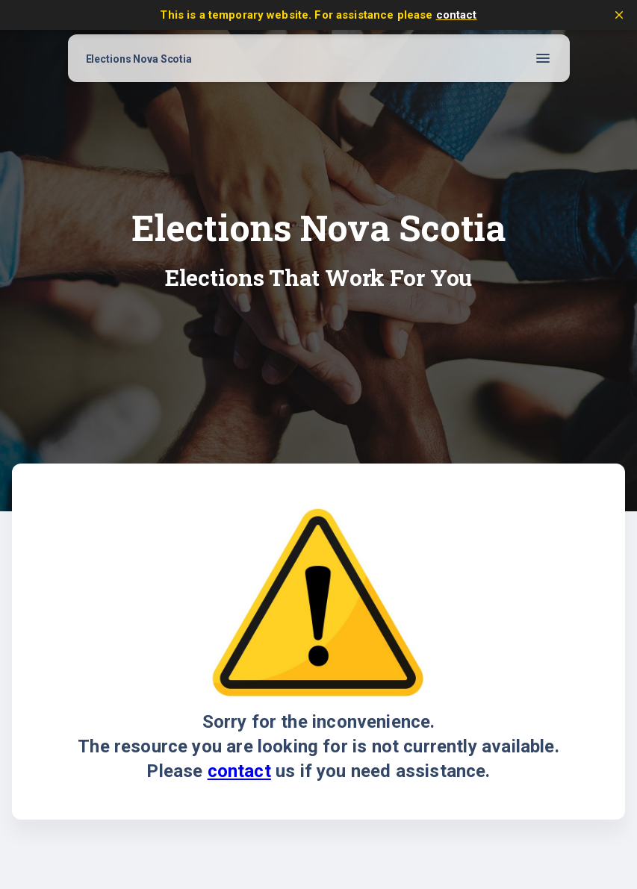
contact (456, 15)
